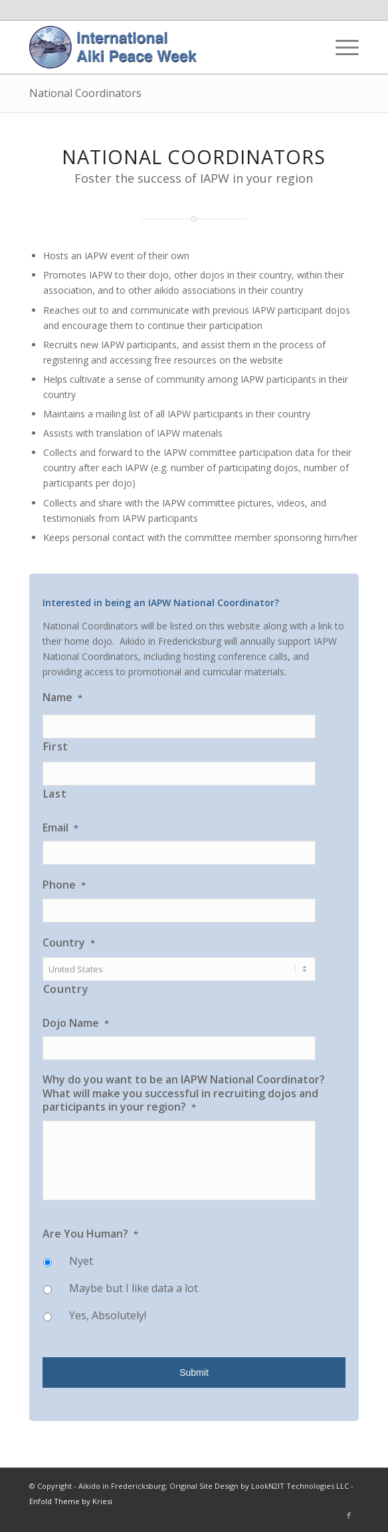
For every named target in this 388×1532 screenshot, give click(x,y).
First (55, 746)
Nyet (81, 1261)
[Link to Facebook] (349, 1515)
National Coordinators (85, 93)
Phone (64, 885)
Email (60, 828)
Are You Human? (90, 1234)
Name (62, 698)
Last (55, 793)
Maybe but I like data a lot (133, 1288)
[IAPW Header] (161, 47)
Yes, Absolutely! (107, 1315)
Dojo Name (76, 1023)
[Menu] (340, 47)
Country (69, 943)
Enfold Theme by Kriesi (70, 1501)
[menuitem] (340, 47)
